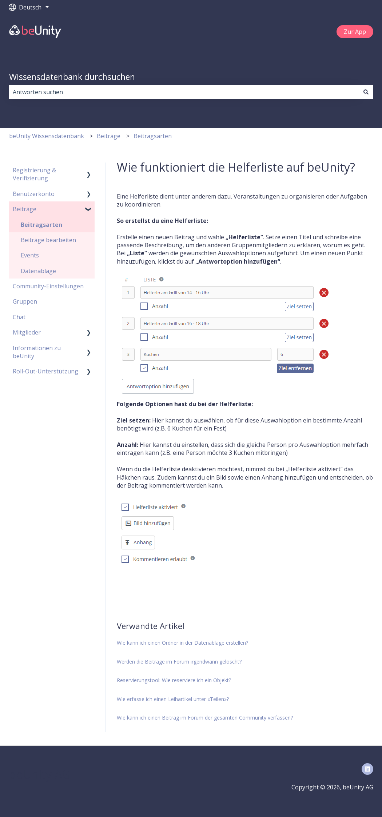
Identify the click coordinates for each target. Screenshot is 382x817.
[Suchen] (366, 92)
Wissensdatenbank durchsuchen (72, 77)
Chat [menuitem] (19, 317)
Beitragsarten (153, 136)
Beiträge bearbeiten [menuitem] (48, 240)
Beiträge (108, 136)
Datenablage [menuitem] (38, 271)
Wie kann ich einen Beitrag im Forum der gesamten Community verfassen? (205, 717)
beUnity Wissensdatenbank (46, 136)
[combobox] (184, 92)
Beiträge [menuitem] (24, 209)
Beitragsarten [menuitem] (41, 225)
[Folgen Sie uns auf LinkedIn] (367, 769)
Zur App (355, 32)
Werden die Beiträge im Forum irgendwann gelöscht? (179, 661)
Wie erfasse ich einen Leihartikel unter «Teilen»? (173, 699)
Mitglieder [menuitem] (27, 332)
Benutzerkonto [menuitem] (34, 194)
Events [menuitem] (30, 255)
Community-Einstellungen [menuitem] (48, 286)
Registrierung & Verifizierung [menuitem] (34, 174)
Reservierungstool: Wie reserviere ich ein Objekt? (174, 680)
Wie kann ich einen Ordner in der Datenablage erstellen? (182, 642)
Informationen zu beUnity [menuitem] (37, 352)
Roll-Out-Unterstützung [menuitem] (45, 371)
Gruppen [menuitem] (25, 301)
